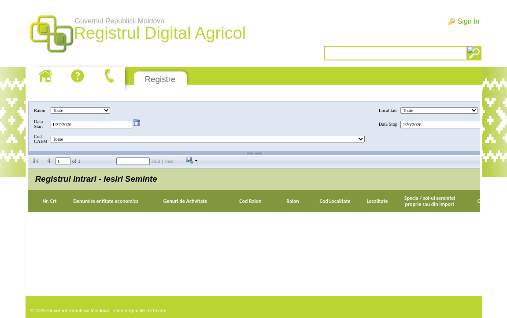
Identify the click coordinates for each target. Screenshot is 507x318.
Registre (160, 79)
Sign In (469, 21)
